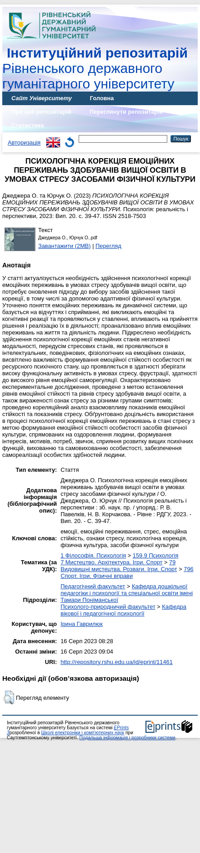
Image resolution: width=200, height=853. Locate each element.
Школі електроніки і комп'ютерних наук (82, 732)
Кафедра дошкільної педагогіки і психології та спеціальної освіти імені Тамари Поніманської (126, 593)
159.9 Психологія (156, 555)
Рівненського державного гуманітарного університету (95, 68)
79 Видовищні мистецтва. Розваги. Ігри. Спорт (118, 565)
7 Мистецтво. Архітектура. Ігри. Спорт (111, 562)
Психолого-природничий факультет (107, 606)
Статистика (27, 125)
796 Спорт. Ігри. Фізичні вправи (127, 572)
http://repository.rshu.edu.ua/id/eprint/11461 (116, 662)
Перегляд (108, 245)
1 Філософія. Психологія (93, 555)
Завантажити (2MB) (64, 245)
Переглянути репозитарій (126, 111)
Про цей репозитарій (41, 111)
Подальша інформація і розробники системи (127, 737)
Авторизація (24, 142)
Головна (102, 98)
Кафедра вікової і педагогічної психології (123, 610)
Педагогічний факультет (92, 586)
